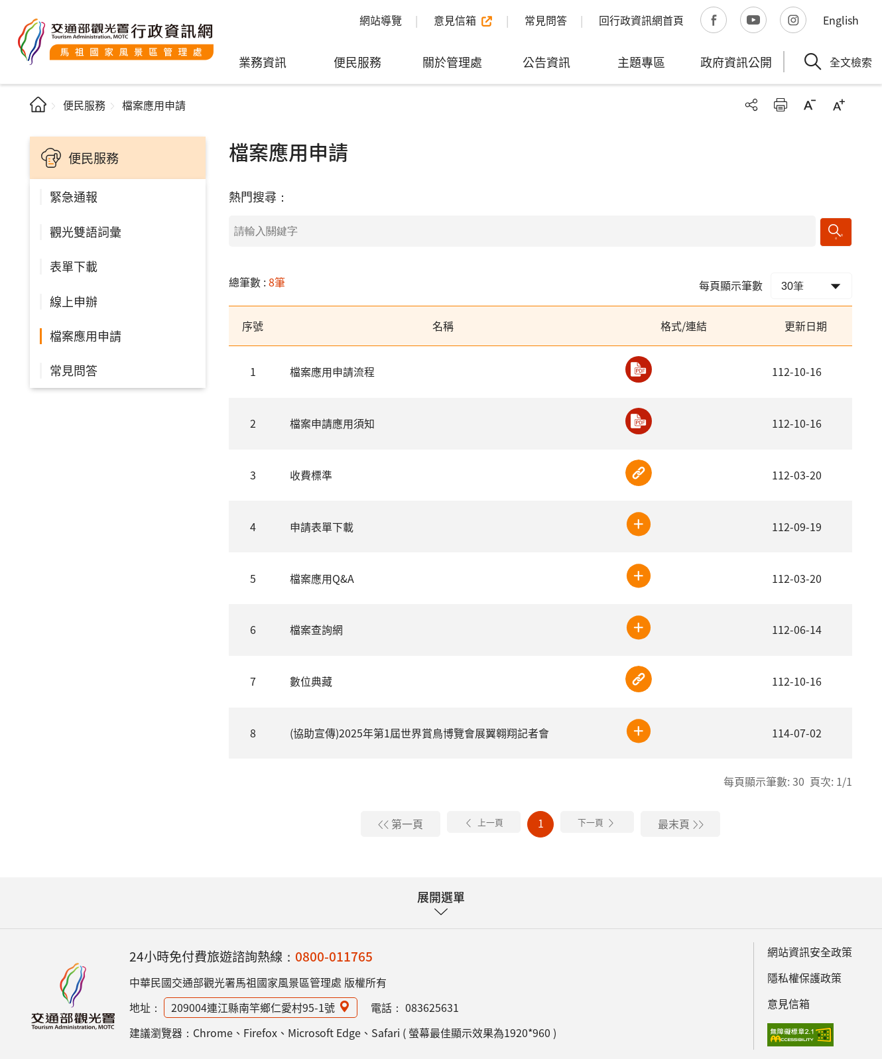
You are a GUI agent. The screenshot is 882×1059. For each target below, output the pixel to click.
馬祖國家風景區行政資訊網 (73, 992)
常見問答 (73, 370)
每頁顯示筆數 (731, 280)
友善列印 (780, 105)
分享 (751, 105)
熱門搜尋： (258, 196)
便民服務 (357, 61)
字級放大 (839, 105)
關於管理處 (452, 61)
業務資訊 (262, 61)
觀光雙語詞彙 (85, 231)
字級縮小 (809, 105)
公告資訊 (546, 61)
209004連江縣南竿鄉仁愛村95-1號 (253, 1003)
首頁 (38, 104)
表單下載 (73, 266)
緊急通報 (73, 196)
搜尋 (837, 229)
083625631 (432, 1003)
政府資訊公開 (736, 61)
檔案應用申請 (85, 335)
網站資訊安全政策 (809, 948)
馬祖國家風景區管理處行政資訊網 (116, 42)
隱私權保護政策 (804, 973)
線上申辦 (73, 301)
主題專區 (641, 61)
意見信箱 (788, 999)
